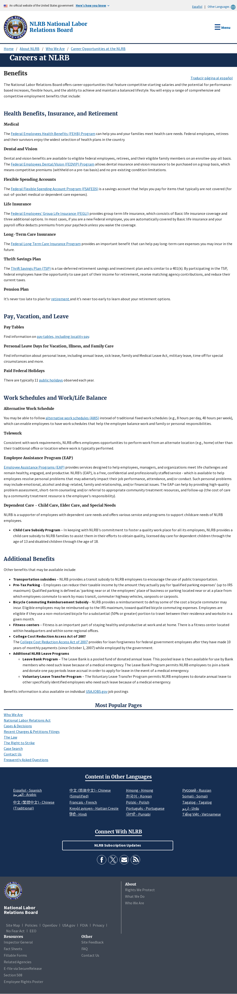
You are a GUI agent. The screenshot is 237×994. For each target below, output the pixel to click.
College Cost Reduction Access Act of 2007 (54, 642)
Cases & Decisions (18, 726)
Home (9, 48)
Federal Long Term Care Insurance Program (46, 243)
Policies (31, 925)
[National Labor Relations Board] (16, 27)
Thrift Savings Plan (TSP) (31, 268)
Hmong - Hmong (139, 790)
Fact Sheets (13, 948)
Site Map (13, 925)
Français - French (83, 802)
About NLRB (29, 48)
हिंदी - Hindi (78, 814)
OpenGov (49, 925)
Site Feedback (92, 942)
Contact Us (13, 754)
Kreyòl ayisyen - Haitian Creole (93, 808)
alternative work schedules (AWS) (72, 418)
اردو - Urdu (190, 808)
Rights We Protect (140, 889)
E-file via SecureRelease (23, 968)
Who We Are (55, 48)
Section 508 (13, 975)
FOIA (84, 925)
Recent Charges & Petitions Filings (32, 731)
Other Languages (222, 6)
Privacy (98, 925)
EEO (33, 931)
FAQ (84, 948)
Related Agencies (17, 961)
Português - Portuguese (145, 808)
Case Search (13, 748)
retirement (60, 299)
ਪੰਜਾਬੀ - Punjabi (138, 814)
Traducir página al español (212, 78)
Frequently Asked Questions (26, 759)
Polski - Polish (137, 802)
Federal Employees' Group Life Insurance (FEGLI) (50, 213)
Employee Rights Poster (23, 981)
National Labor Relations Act (27, 720)
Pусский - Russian (196, 790)
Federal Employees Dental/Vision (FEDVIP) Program (52, 164)
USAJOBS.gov (96, 691)
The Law (10, 737)
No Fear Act (15, 931)
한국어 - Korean (139, 796)
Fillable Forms (15, 955)
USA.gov (68, 925)
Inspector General (18, 942)
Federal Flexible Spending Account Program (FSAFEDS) (54, 188)
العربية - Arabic (24, 795)
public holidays (51, 380)
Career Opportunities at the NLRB (98, 48)
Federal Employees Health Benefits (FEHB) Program (53, 133)
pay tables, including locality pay (63, 336)
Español (197, 6)
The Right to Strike (19, 742)
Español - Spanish (27, 790)
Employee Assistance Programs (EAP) (34, 467)
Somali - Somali (195, 796)
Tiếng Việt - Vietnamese (201, 814)
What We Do (135, 896)
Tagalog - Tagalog (197, 802)
